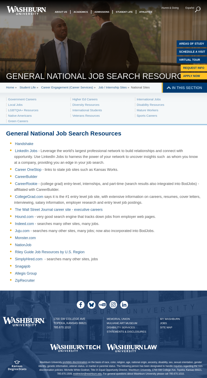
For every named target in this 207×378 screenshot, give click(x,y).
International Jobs (149, 99)
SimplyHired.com (28, 259)
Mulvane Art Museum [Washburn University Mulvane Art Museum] (122, 323)
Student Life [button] (124, 11)
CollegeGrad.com (29, 197)
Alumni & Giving (170, 7)
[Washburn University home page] (26, 10)
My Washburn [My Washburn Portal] (170, 318)
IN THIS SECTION (187, 88)
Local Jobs (15, 104)
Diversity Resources (85, 104)
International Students (87, 110)
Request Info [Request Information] (193, 67)
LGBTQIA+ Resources (23, 110)
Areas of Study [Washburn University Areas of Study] (191, 43)
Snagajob (22, 266)
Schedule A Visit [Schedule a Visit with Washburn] (192, 51)
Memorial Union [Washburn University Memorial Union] (118, 318)
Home (10, 87)
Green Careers (18, 121)
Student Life (28, 87)
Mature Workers (147, 110)
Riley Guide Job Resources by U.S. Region (49, 252)
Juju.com (22, 231)
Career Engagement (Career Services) (67, 87)
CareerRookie (26, 184)
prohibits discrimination (75, 362)
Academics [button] (81, 11)
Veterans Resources (86, 115)
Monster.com (25, 238)
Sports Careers (147, 115)
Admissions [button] (101, 11)
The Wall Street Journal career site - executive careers (59, 210)
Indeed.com (24, 224)
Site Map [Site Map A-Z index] (166, 327)
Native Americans (20, 115)
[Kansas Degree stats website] (17, 367)
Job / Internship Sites (112, 87)
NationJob (23, 245)
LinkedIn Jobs (26, 151)
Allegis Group (26, 273)
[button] (198, 10)
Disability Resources (150, 104)
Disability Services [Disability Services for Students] (121, 327)
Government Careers (22, 99)
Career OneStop (28, 170)
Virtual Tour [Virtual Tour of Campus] (189, 59)
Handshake (24, 144)
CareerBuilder (26, 177)
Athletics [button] (145, 11)
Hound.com (24, 217)
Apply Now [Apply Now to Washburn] (191, 76)
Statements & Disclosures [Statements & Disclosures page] (126, 331)
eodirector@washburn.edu (87, 373)
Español (189, 7)
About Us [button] (61, 11)
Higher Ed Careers (84, 99)
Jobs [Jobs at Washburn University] (163, 323)
